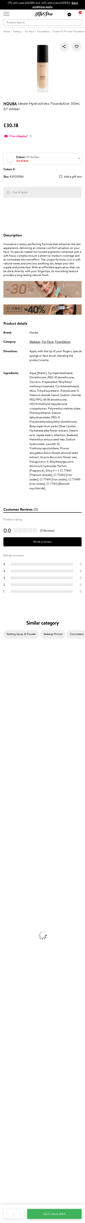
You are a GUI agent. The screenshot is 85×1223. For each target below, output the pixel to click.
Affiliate (8, 1025)
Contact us (10, 1042)
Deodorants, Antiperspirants (18, 894)
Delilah (4, 668)
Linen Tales (7, 712)
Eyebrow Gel (8, 911)
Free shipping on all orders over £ (26, 978)
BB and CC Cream (11, 925)
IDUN (3, 809)
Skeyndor (6, 752)
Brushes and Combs (12, 858)
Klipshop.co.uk (13, 1003)
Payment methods (15, 1046)
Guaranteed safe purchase (20, 991)
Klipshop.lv (10, 1102)
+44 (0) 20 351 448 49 (17, 1171)
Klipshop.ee (10, 1111)
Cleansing (6, 885)
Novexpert (7, 827)
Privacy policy (12, 1012)
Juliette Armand (10, 654)
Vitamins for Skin (11, 956)
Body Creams (8, 876)
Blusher (5, 934)
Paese (3, 734)
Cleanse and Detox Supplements (20, 960)
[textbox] (42, 158)
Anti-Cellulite (8, 889)
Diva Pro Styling (10, 756)
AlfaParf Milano (10, 801)
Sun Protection (9, 898)
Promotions (11, 1072)
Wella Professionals (12, 747)
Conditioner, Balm (11, 840)
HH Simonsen (8, 730)
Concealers (7, 916)
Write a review (42, 542)
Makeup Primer (53, 634)
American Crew (10, 823)
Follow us (9, 1195)
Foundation (63, 342)
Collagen (5, 947)
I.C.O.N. (5, 690)
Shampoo (6, 836)
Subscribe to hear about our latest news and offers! (35, 1137)
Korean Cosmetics (11, 902)
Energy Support (10, 951)
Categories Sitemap (15, 1029)
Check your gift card (16, 1060)
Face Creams (8, 872)
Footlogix (6, 783)
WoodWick (7, 707)
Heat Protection (10, 863)
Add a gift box (73, 176)
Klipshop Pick (11, 1090)
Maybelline (7, 694)
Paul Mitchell (8, 814)
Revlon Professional (12, 765)
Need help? (10, 1166)
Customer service (15, 1037)
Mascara (5, 929)
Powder (5, 920)
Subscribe (14, 1155)
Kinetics (5, 778)
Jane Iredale (7, 685)
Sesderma (6, 676)
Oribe (3, 769)
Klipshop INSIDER (14, 1020)
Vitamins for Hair (11, 942)
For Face (47, 342)
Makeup (34, 342)
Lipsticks (5, 938)
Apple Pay (9, 1016)
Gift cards (9, 1055)
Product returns (13, 982)
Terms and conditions (16, 1007)
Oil (2, 845)
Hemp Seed (7, 681)
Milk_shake (7, 659)
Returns (8, 1064)
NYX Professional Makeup (16, 721)
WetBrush (6, 805)
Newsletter (10, 1133)
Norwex (5, 725)
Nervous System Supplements (19, 965)
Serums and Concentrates (16, 880)
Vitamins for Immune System (18, 969)
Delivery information (16, 1051)
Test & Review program (18, 1076)
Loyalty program (13, 1085)
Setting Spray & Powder (21, 634)
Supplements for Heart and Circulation (24, 973)
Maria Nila (6, 761)
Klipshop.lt (10, 1107)
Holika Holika (8, 792)
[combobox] (42, 158)
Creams (5, 854)
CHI (2, 787)
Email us (8, 1179)
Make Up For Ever (11, 818)
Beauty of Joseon (11, 699)
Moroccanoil (8, 739)
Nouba (10, 103)
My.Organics (8, 703)
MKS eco (5, 774)
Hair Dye (6, 867)
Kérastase (6, 672)
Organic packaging (15, 987)
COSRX (5, 716)
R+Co (3, 796)
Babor (3, 663)
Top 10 (7, 1081)
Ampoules (6, 849)
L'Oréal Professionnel (13, 743)
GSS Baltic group (15, 1098)
